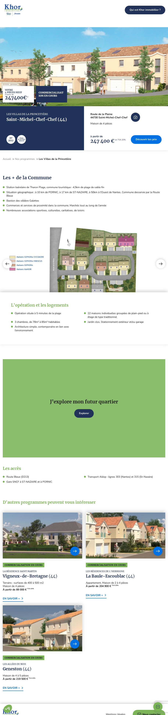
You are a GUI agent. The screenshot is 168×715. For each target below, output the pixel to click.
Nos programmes (106, 10)
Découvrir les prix (146, 112)
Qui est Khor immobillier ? (145, 10)
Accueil (7, 132)
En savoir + (13, 571)
